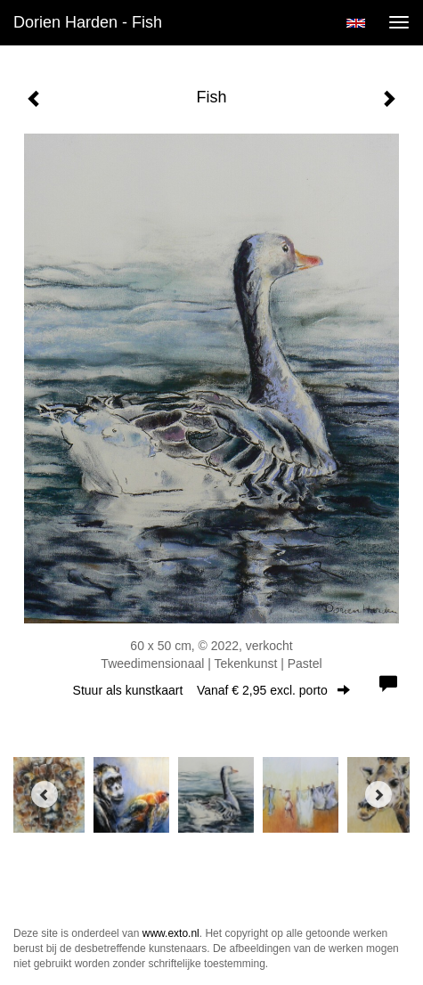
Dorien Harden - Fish (87, 22)
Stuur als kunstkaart (212, 690)
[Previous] (44, 794)
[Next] (378, 794)
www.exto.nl (170, 933)
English (356, 23)
